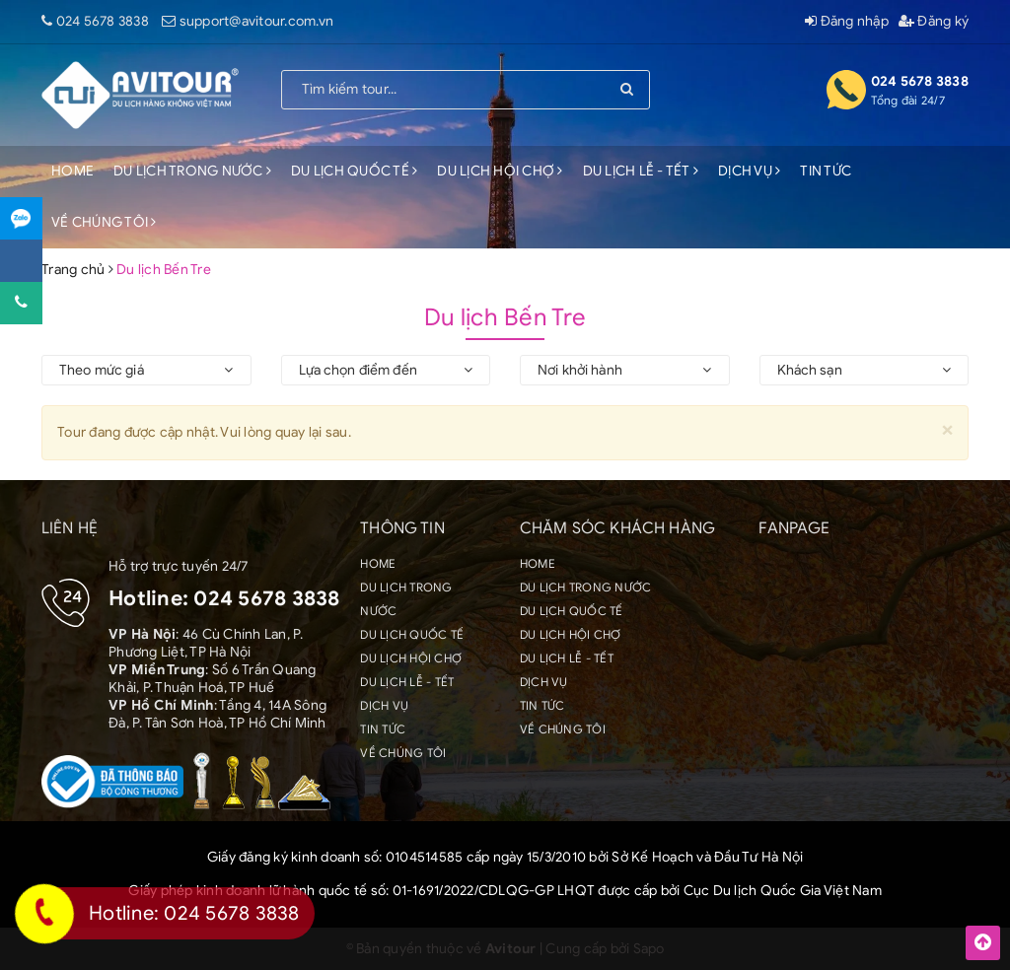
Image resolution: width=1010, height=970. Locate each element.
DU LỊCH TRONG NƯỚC (192, 171)
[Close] (947, 429)
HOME (72, 171)
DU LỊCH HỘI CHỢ (499, 171)
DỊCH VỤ (749, 171)
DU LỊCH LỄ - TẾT (641, 171)
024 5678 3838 (102, 21)
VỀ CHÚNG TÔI (104, 222)
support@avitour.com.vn (257, 21)
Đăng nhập (847, 21)
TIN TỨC (825, 171)
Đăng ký (934, 21)
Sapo (649, 948)
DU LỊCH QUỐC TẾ (354, 171)
